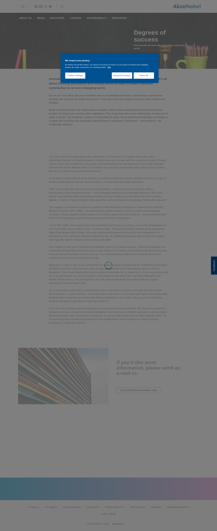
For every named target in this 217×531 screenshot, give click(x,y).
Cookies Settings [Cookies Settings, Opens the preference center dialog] (75, 75)
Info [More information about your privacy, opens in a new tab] (109, 67)
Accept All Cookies (122, 75)
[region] (110, 68)
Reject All (144, 75)
